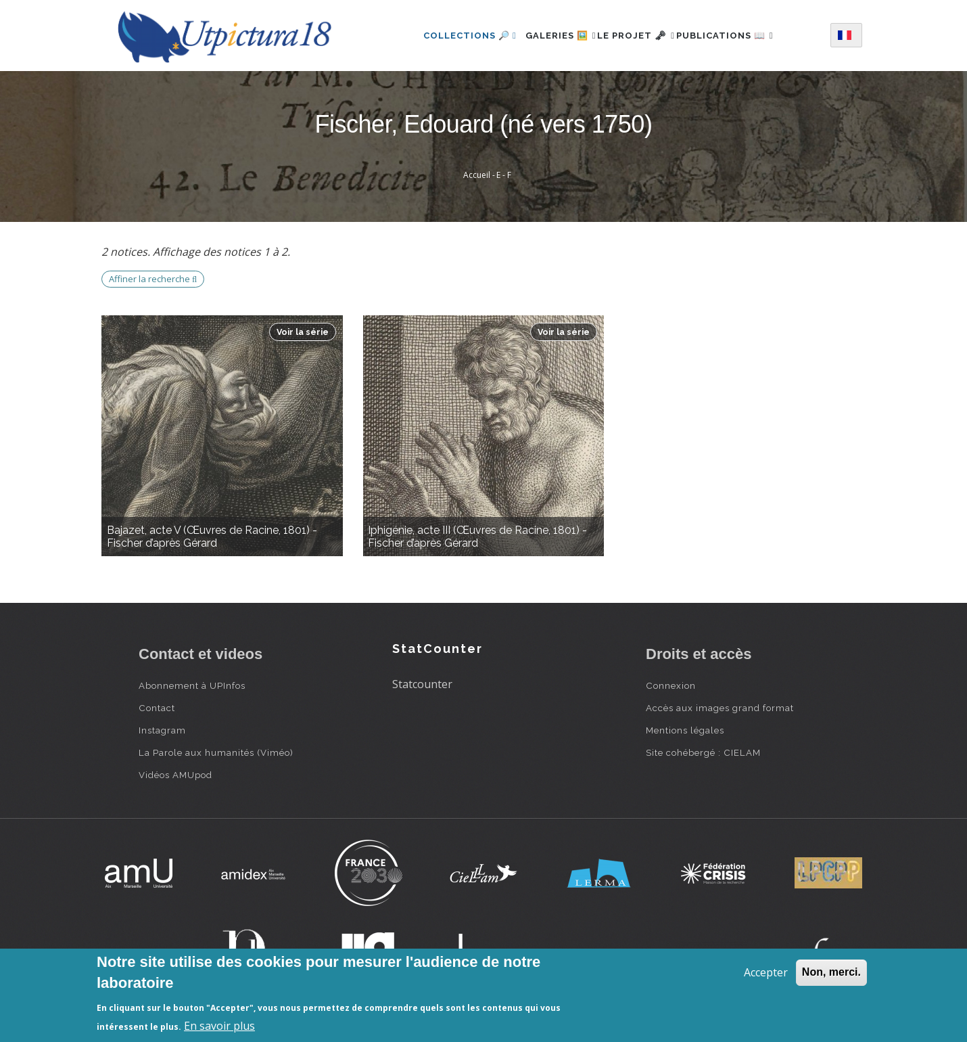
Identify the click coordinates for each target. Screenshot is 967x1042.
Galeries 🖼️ (546, 35)
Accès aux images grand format (720, 707)
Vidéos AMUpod (175, 774)
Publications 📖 (739, 35)
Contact (157, 707)
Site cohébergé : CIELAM (703, 752)
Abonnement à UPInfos (192, 685)
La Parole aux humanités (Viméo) (216, 752)
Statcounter (422, 684)
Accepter (766, 972)
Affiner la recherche (153, 279)
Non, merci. (831, 972)
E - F (503, 175)
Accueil (476, 175)
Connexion (671, 685)
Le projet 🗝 (636, 35)
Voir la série (303, 332)
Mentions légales (685, 730)
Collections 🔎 (447, 35)
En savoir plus (219, 1025)
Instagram (162, 730)
